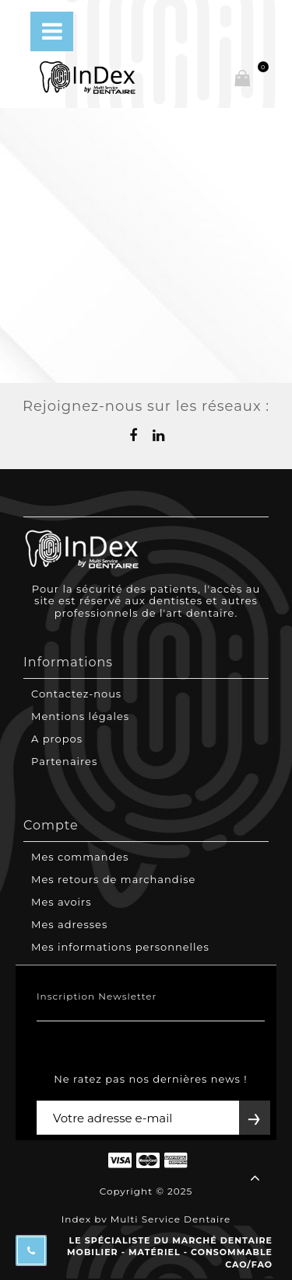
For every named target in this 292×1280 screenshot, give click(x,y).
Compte (51, 825)
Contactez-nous (76, 693)
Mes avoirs (61, 902)
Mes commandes (79, 856)
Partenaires (64, 761)
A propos (57, 738)
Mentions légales (80, 716)
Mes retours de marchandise (113, 879)
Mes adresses (69, 924)
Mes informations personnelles (120, 947)
